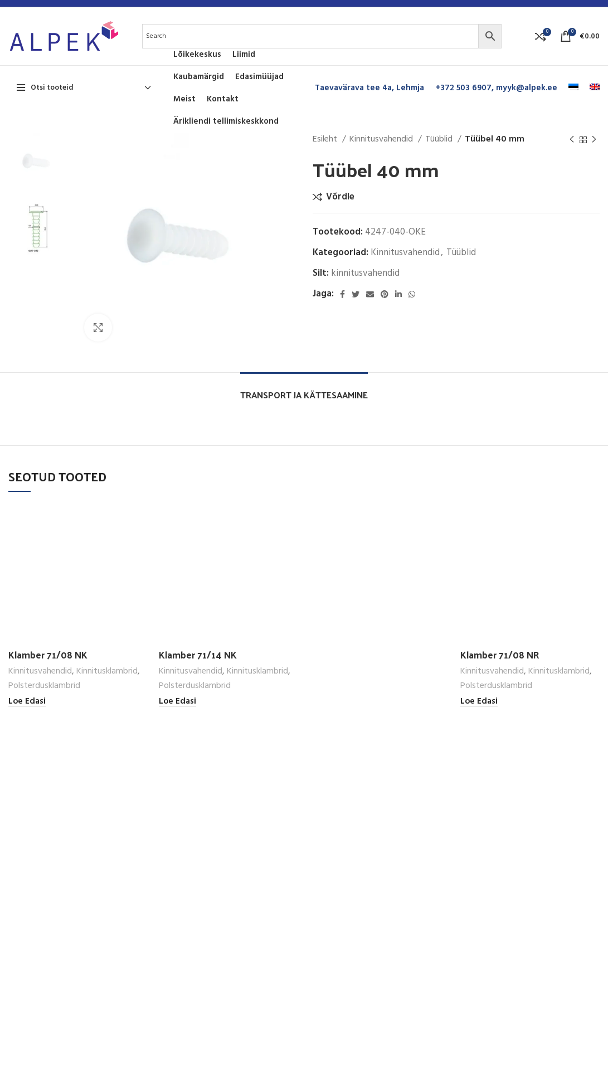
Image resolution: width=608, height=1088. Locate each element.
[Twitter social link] (355, 294)
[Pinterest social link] (384, 294)
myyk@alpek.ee (526, 88)
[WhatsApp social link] (412, 294)
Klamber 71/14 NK (198, 654)
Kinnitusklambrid (107, 672)
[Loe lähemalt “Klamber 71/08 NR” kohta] (479, 701)
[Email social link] (370, 294)
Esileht (326, 140)
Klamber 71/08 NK (47, 654)
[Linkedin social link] (398, 294)
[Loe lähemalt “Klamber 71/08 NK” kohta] (27, 701)
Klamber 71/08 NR (499, 654)
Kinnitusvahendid (382, 140)
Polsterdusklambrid (44, 686)
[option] (38, 162)
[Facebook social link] (342, 294)
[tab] (304, 389)
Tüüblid (440, 140)
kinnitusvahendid (365, 273)
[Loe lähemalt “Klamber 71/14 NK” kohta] (177, 701)
